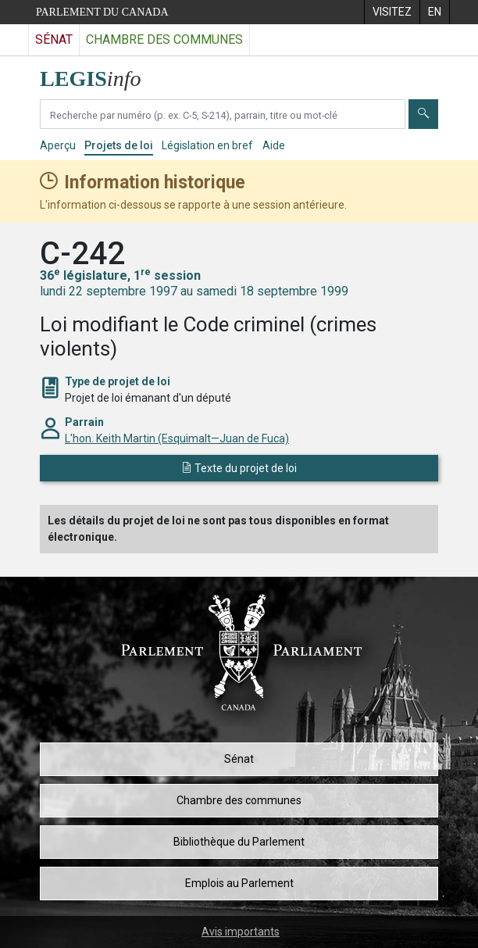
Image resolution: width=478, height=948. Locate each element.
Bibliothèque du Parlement (239, 841)
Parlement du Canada (102, 12)
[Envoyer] (423, 114)
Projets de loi (118, 145)
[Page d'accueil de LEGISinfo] (99, 74)
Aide (273, 145)
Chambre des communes (239, 800)
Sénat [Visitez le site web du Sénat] (54, 39)
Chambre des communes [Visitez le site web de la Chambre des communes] (164, 39)
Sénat (239, 759)
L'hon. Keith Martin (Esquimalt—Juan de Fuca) (177, 438)
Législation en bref (207, 145)
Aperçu (58, 145)
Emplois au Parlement (239, 883)
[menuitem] (391, 12)
